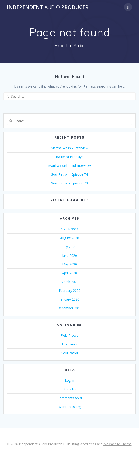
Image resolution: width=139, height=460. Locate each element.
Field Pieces (69, 335)
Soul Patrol (69, 353)
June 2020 (69, 255)
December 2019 (69, 308)
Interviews (69, 344)
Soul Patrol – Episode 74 (69, 174)
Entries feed (70, 389)
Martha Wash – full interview (69, 165)
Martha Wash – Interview (69, 148)
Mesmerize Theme (117, 444)
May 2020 (69, 264)
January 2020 (69, 299)
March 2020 (70, 282)
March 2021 (70, 229)
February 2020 (69, 290)
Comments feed (69, 398)
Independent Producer (47, 7)
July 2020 (69, 247)
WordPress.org (69, 406)
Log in (69, 380)
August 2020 (69, 238)
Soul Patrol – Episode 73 (69, 183)
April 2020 (69, 273)
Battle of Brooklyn (69, 157)
